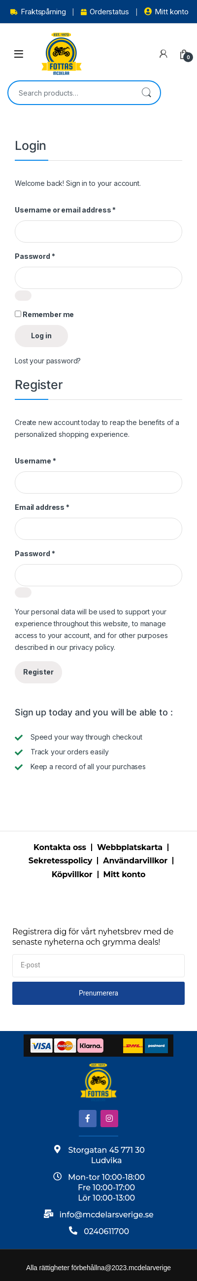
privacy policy (91, 647)
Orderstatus (105, 11)
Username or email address (65, 210)
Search (146, 92)
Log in (41, 335)
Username (35, 461)
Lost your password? (48, 360)
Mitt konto (166, 11)
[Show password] (23, 295)
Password (35, 256)
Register (38, 672)
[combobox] (70, 92)
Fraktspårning (38, 11)
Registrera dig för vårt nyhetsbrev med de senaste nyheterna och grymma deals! (92, 937)
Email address (42, 507)
